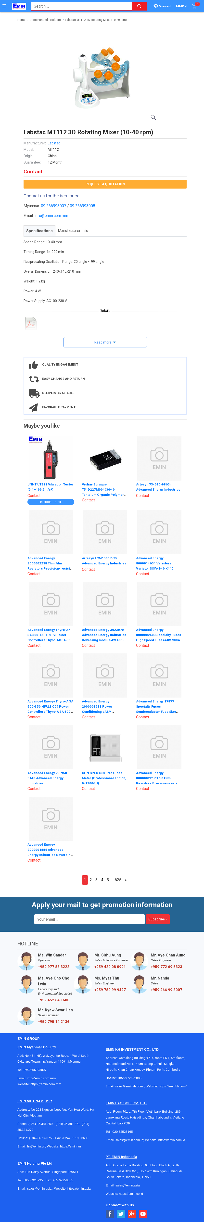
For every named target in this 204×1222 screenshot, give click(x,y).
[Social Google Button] (132, 1213)
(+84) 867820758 (41, 1137)
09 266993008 (82, 206)
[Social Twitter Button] (121, 1213)
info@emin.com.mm (51, 215)
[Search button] (139, 6)
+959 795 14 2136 (53, 1021)
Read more (103, 342)
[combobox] (79, 6)
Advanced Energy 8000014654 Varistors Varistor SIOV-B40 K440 (155, 562)
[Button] (4, 6)
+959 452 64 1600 (53, 999)
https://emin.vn (70, 1146)
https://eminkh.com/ (173, 1086)
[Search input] (79, 6)
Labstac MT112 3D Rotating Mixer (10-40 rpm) (96, 20)
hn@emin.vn (36, 1146)
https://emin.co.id (131, 1193)
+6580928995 (33, 1180)
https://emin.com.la (171, 1139)
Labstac (54, 143)
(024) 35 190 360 (74, 1137)
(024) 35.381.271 (67, 1123)
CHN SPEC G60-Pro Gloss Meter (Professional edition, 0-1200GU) (105, 777)
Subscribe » (157, 919)
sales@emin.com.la (129, 1139)
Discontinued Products (45, 20)
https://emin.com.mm (45, 1083)
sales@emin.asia (39, 1188)
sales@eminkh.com (129, 1086)
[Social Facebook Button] (110, 1213)
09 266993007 (53, 206)
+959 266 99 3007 (166, 989)
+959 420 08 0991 (110, 966)
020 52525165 (123, 1131)
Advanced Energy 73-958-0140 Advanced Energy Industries (48, 777)
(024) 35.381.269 (40, 1123)
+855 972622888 (129, 1077)
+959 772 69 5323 (166, 966)
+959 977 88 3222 (53, 966)
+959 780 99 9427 (110, 989)
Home (21, 20)
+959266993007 (35, 1069)
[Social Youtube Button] (143, 1213)
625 (118, 879)
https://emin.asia (79, 1188)
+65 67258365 (62, 1180)
